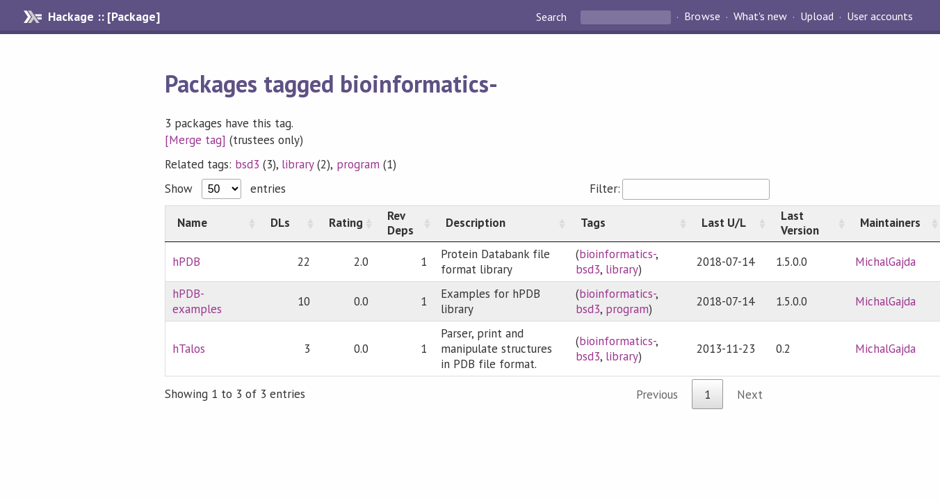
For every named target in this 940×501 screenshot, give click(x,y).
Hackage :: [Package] (103, 16)
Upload (817, 17)
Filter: (680, 188)
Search (552, 17)
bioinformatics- (617, 254)
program (358, 164)
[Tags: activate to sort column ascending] (629, 223)
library (298, 164)
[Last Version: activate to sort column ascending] (808, 223)
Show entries (225, 188)
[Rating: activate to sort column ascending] (346, 223)
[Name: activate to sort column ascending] (212, 223)
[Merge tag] (195, 140)
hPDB (186, 261)
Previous (657, 394)
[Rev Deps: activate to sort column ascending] (404, 223)
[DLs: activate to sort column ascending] (288, 223)
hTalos (188, 348)
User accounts (880, 17)
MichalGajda (885, 261)
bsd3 (247, 164)
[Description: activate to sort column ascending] (501, 223)
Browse (702, 17)
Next (750, 394)
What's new (760, 17)
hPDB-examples (197, 301)
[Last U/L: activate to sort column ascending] (729, 223)
